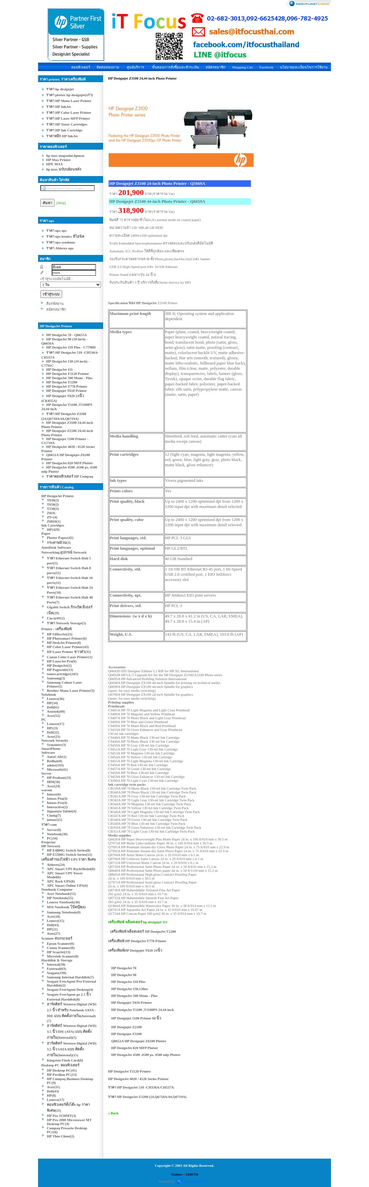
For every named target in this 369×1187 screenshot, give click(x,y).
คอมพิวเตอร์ (80, 67)
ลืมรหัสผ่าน (55, 303)
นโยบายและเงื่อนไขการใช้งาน (304, 67)
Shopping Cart (242, 67)
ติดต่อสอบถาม (108, 67)
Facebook (266, 67)
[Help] (61, 203)
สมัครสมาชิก (216, 67)
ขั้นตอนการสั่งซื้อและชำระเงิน (175, 67)
